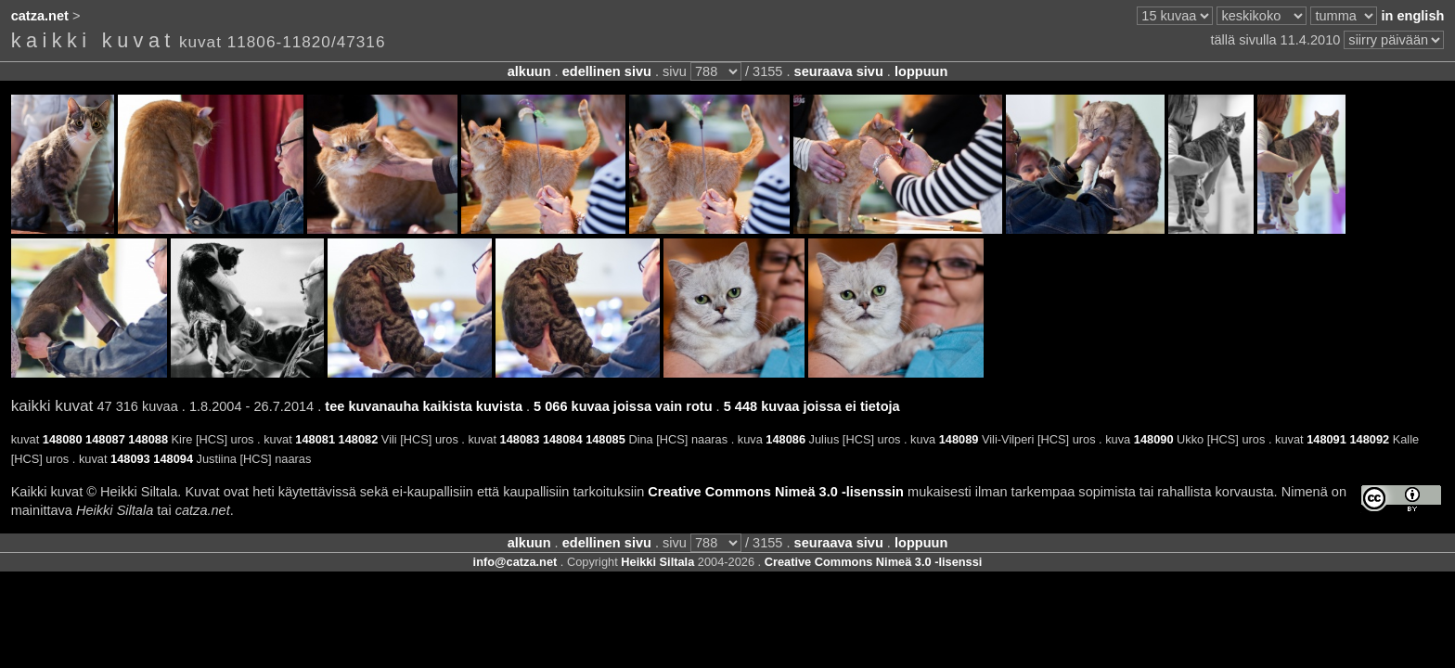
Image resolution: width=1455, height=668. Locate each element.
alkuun (529, 71)
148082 (359, 439)
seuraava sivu (838, 71)
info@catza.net (515, 562)
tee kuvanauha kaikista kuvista (423, 406)
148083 (520, 439)
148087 (105, 439)
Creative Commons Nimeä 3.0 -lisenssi (874, 562)
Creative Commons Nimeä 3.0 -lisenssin (776, 491)
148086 (785, 439)
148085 (605, 439)
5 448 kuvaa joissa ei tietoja (812, 406)
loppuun (921, 71)
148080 (63, 439)
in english (1412, 15)
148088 (148, 439)
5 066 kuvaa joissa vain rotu (623, 406)
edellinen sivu (606, 71)
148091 (1326, 439)
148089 (959, 439)
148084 (563, 439)
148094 (173, 459)
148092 (1369, 439)
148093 (130, 459)
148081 (315, 439)
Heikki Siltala (657, 562)
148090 (1154, 439)
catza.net (40, 15)
